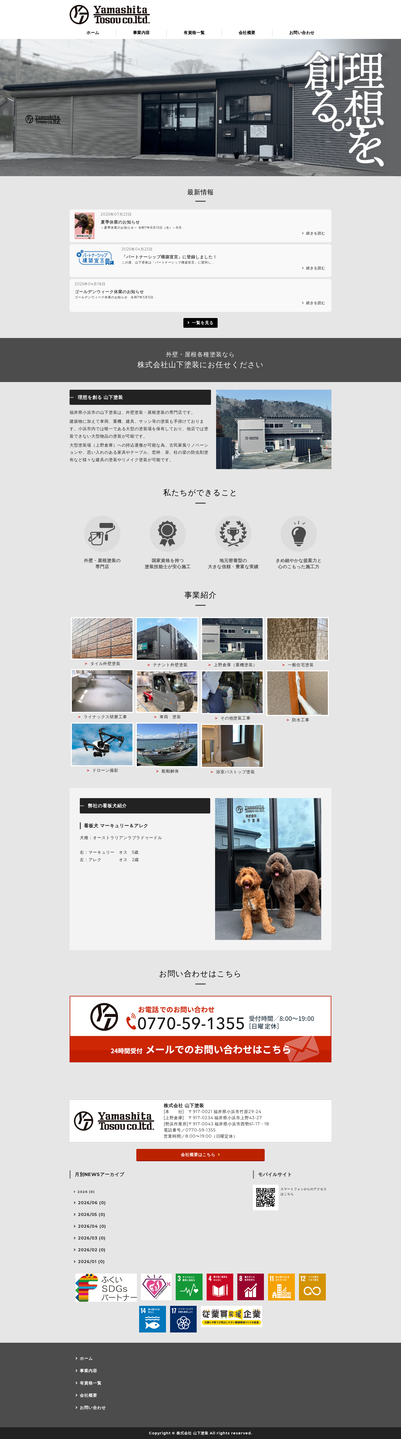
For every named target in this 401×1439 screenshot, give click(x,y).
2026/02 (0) (92, 1249)
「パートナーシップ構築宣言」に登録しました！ (169, 257)
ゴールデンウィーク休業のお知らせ (109, 291)
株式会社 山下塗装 (192, 1433)
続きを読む (315, 233)
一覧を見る (203, 322)
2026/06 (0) (92, 1202)
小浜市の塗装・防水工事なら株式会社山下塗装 (110, 14)
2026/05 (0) (91, 1214)
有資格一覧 (194, 32)
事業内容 (141, 32)
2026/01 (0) (91, 1261)
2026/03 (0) (92, 1238)
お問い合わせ (302, 32)
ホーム (92, 32)
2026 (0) (86, 1192)
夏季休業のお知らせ (120, 222)
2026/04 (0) (92, 1226)
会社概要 (247, 32)
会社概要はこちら (198, 1154)
